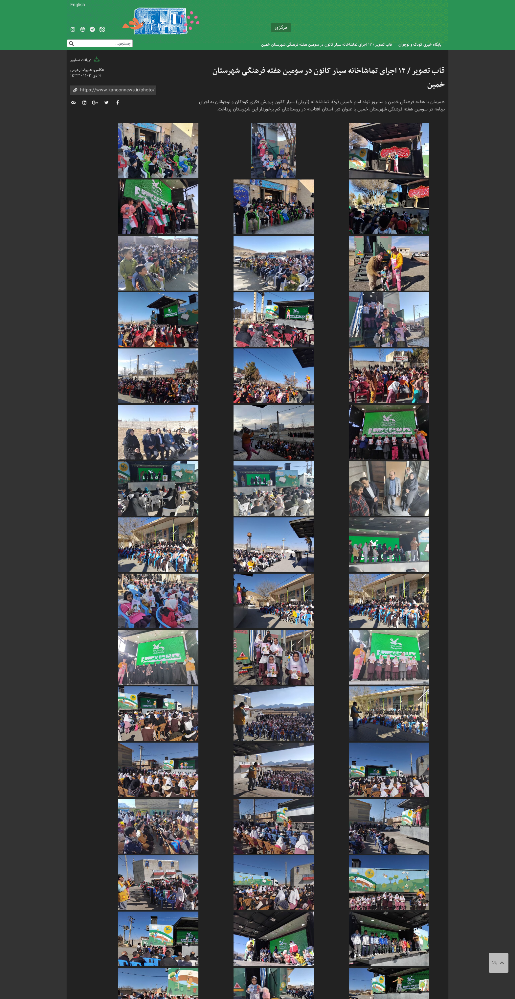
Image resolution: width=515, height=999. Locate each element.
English (77, 5)
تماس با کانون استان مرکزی (276, 942)
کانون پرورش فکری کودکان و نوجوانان (368, 19)
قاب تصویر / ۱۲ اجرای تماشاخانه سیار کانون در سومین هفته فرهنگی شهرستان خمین (326, 44)
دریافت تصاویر (85, 60)
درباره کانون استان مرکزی (223, 942)
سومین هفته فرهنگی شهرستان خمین (375, 918)
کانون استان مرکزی (271, 918)
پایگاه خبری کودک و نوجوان (419, 44)
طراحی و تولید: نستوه (87, 986)
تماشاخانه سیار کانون (315, 918)
